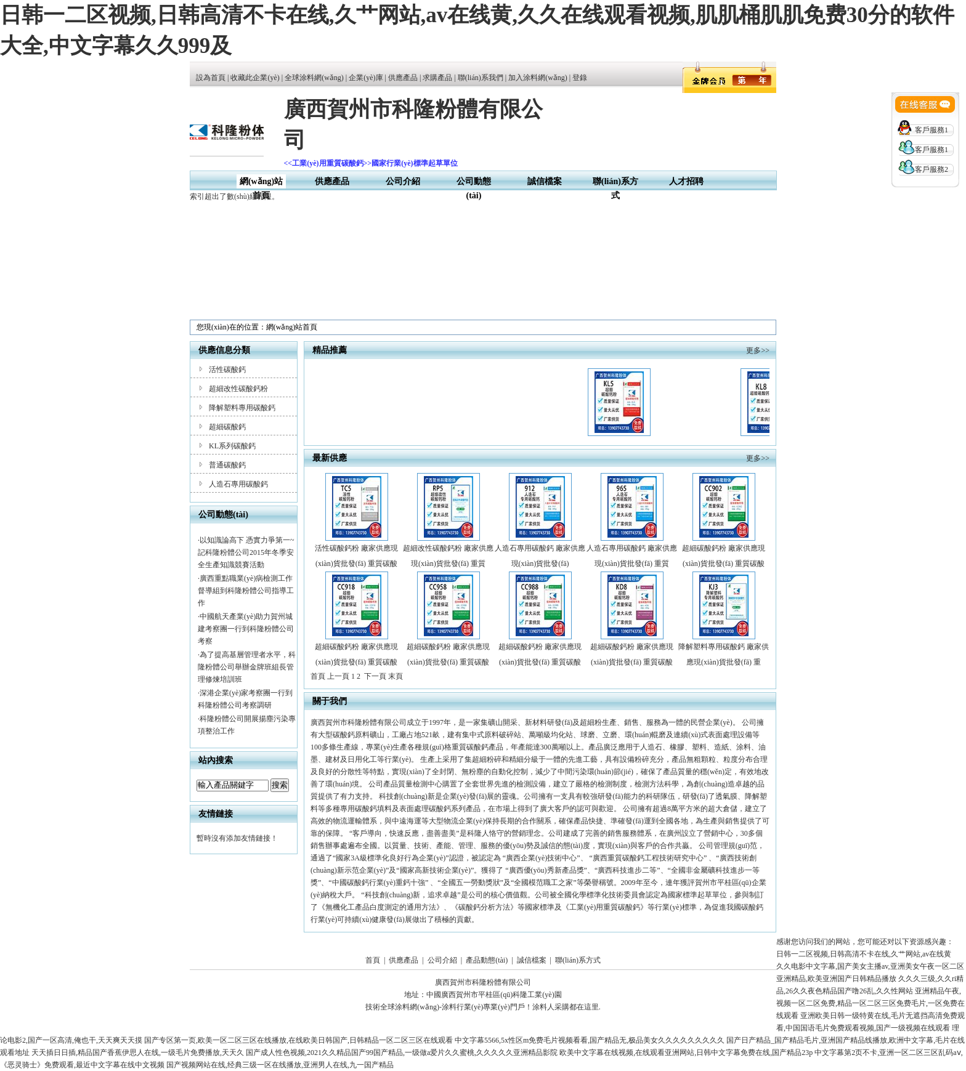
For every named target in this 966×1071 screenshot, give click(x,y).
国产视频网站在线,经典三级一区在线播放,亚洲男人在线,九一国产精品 (280, 1065)
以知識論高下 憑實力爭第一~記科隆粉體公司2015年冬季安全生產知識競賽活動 (246, 552)
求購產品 (437, 77)
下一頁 (375, 676)
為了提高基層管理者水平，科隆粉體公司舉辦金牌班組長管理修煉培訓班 (247, 667)
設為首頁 (210, 77)
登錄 (579, 77)
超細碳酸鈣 (227, 426)
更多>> (757, 350)
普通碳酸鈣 (227, 465)
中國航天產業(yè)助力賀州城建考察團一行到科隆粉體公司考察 (246, 628)
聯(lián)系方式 (578, 960)
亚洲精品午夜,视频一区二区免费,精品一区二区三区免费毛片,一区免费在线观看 (870, 1003)
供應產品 (403, 77)
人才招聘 (686, 181)
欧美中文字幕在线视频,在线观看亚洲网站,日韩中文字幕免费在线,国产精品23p (686, 1052)
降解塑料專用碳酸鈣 (242, 407)
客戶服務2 (931, 169)
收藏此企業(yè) (254, 77)
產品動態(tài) (487, 960)
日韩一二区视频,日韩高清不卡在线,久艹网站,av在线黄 (863, 954)
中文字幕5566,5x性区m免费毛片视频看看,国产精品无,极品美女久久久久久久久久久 (589, 1040)
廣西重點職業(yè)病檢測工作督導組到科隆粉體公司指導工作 (246, 590)
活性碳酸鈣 (227, 369)
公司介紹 (403, 181)
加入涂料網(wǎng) (537, 77)
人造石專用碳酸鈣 (238, 484)
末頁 (395, 676)
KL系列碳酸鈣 (232, 446)
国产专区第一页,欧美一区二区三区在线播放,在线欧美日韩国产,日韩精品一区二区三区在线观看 (298, 1040)
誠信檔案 (544, 181)
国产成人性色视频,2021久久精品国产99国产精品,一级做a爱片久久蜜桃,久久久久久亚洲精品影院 (402, 1052)
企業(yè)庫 (366, 77)
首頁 (372, 960)
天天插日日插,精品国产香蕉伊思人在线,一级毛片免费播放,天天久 (137, 1052)
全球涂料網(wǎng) (314, 77)
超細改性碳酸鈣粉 (238, 388)
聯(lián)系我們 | (483, 77)
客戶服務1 (931, 130)
